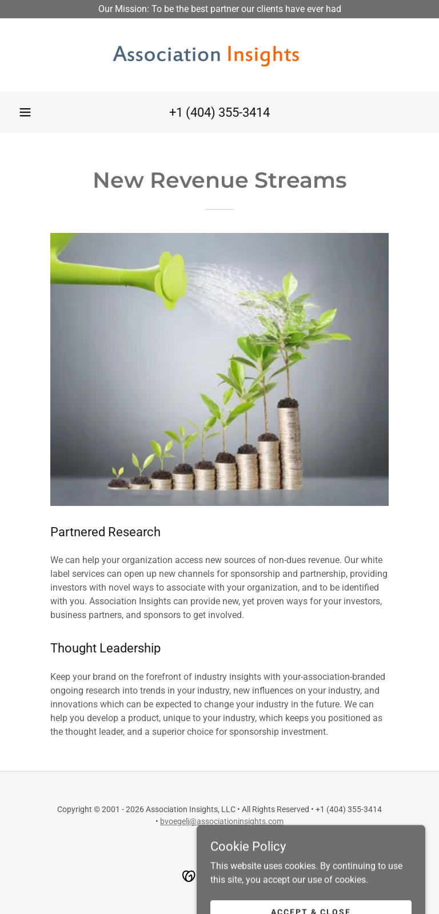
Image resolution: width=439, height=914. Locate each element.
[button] (25, 112)
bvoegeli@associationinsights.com (222, 821)
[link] (219, 55)
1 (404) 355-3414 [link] (223, 112)
